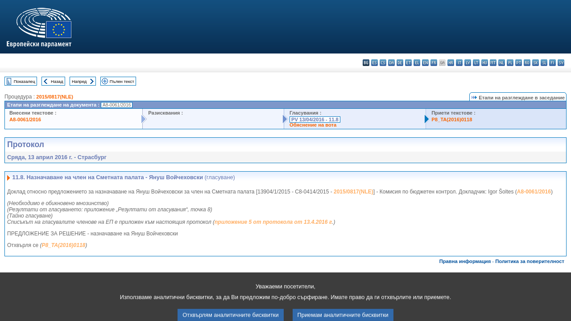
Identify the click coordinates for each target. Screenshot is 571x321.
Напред (79, 81)
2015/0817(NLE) (54, 96)
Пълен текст (122, 81)
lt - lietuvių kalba (476, 62)
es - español (374, 62)
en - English (425, 62)
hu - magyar (484, 62)
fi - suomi (552, 62)
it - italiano (459, 62)
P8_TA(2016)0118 (451, 119)
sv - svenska (561, 62)
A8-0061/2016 (25, 119)
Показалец (24, 81)
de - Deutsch (400, 62)
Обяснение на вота (313, 125)
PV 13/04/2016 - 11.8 (315, 119)
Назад (57, 81)
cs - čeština (383, 62)
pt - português (518, 62)
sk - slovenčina (535, 62)
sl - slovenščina (544, 62)
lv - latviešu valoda (467, 62)
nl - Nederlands (501, 62)
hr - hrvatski (450, 62)
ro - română (527, 62)
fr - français (433, 62)
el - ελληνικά (417, 62)
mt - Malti (493, 62)
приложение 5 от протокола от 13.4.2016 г (273, 222)
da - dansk (391, 62)
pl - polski (510, 62)
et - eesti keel (408, 62)
